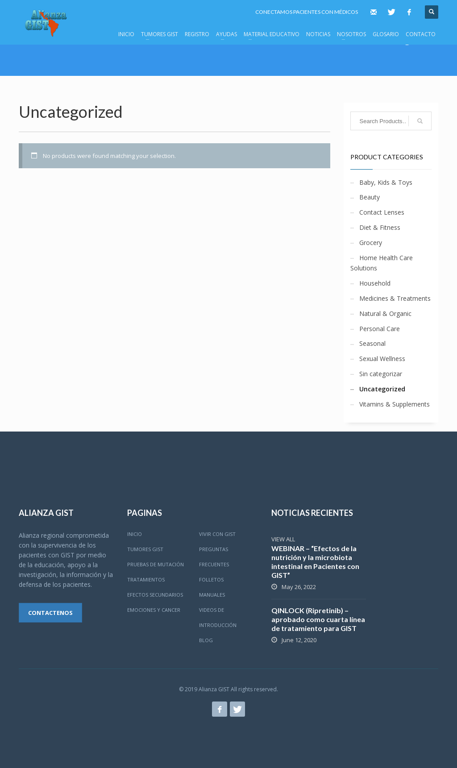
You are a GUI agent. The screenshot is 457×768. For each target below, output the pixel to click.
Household (375, 283)
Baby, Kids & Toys (385, 182)
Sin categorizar (380, 373)
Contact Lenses (381, 212)
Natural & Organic (385, 313)
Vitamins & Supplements (394, 404)
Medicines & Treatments (395, 298)
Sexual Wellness (382, 358)
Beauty (369, 197)
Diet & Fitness (379, 227)
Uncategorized (382, 389)
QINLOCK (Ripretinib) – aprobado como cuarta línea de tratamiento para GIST (318, 619)
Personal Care (379, 328)
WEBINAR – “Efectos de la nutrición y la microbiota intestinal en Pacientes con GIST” (315, 561)
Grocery (370, 242)
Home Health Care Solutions (381, 263)
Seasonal (372, 343)
